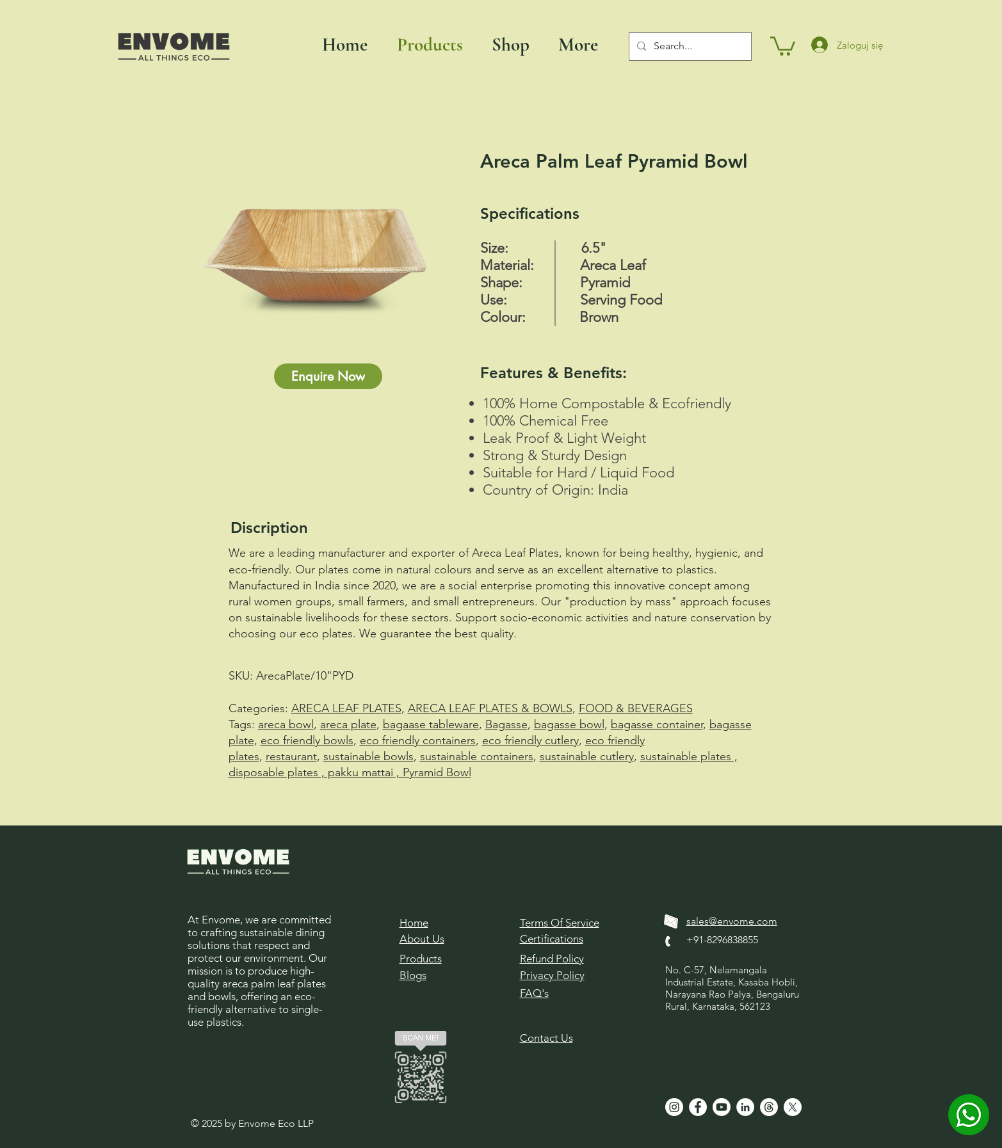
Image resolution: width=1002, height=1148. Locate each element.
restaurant (291, 756)
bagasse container (657, 724)
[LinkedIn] (745, 1107)
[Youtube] (722, 1107)
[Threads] (769, 1107)
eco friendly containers (418, 740)
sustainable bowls (368, 756)
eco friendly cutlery (530, 740)
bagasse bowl (569, 724)
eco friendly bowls (307, 740)
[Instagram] (674, 1107)
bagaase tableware (431, 724)
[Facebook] (698, 1107)
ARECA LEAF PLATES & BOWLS (490, 708)
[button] (782, 45)
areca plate (348, 724)
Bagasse (506, 724)
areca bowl (286, 724)
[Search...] (689, 46)
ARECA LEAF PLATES (346, 708)
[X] (793, 1107)
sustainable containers (476, 756)
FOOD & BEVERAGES (636, 708)
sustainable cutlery (587, 756)
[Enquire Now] (328, 376)
